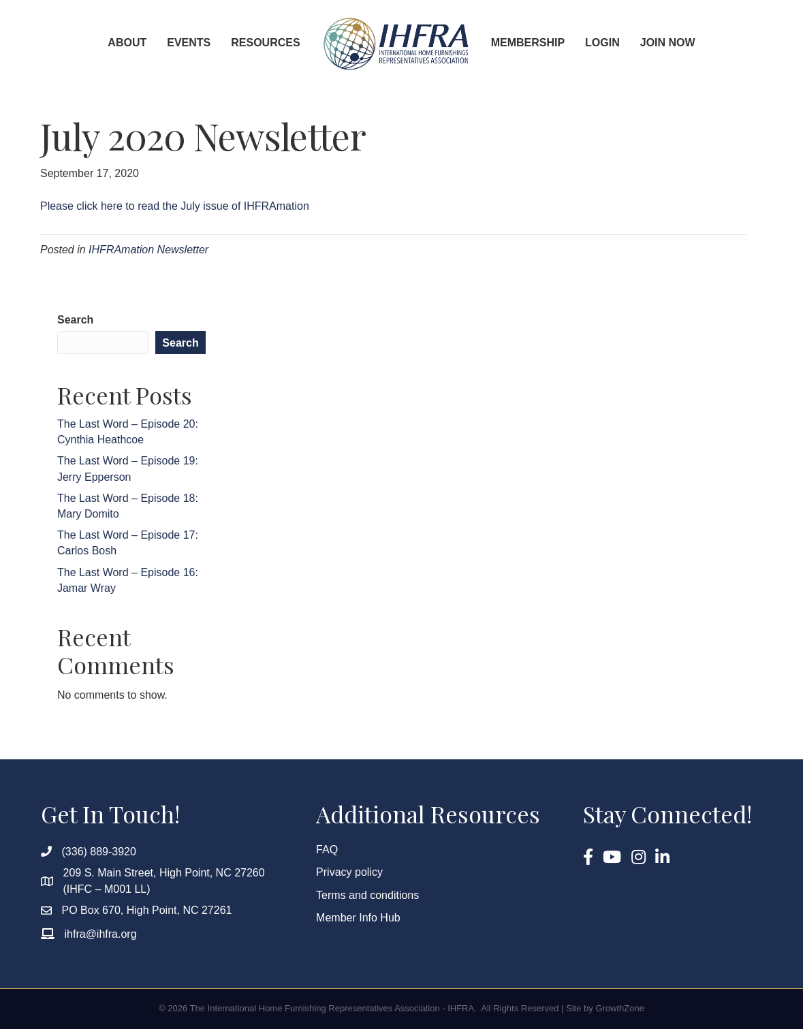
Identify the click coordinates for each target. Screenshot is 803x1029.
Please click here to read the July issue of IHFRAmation (174, 206)
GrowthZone (619, 1008)
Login (602, 42)
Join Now (667, 42)
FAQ (327, 849)
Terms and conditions (367, 895)
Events (188, 42)
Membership (528, 42)
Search (75, 320)
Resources (265, 42)
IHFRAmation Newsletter (148, 249)
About (127, 42)
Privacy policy (349, 872)
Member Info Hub (358, 917)
